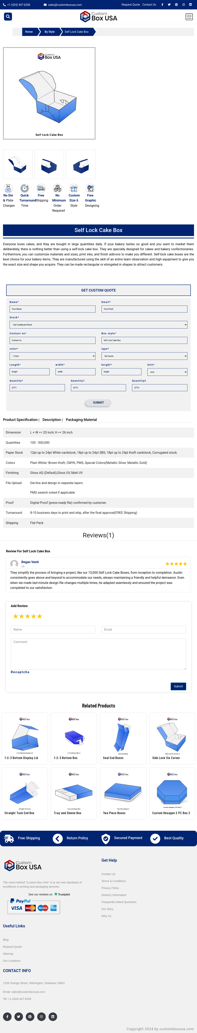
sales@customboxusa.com (65, 4)
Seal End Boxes (113, 757)
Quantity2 (139, 380)
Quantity (16, 380)
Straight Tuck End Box (19, 813)
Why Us (106, 916)
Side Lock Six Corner (166, 757)
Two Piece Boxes (114, 813)
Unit (151, 364)
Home (29, 31)
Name (14, 302)
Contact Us (149, 4)
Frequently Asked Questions (118, 902)
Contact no (18, 333)
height (106, 364)
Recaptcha (20, 672)
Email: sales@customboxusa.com (24, 991)
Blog (6, 939)
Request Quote (131, 4)
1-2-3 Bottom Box (66, 757)
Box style (108, 333)
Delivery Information (113, 895)
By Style (50, 31)
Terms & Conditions (113, 881)
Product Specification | (21, 420)
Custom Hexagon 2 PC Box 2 (171, 813)
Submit (178, 686)
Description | (53, 420)
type (105, 348)
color (14, 348)
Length (15, 364)
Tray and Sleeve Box (67, 813)
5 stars (40, 616)
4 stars (34, 616)
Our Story (107, 909)
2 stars (22, 616)
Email (106, 302)
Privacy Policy (110, 888)
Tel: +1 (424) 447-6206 (17, 998)
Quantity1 (78, 380)
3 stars (28, 616)
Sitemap (8, 953)
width (60, 364)
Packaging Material (81, 420)
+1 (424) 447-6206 (18, 4)
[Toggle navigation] (189, 16)
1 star (16, 616)
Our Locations (11, 960)
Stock (14, 317)
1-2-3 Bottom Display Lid (21, 757)
